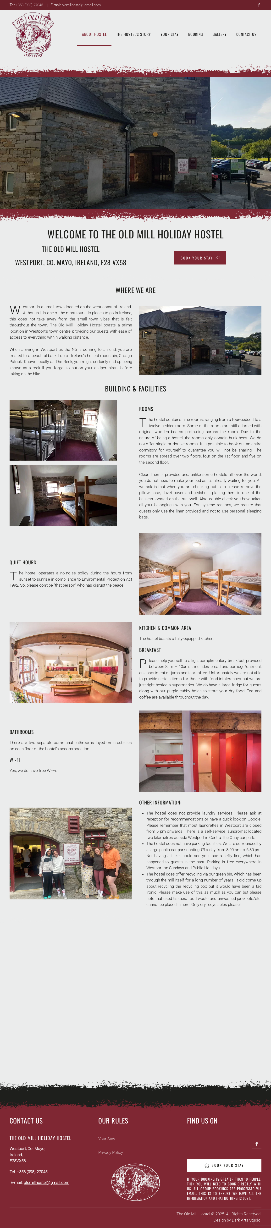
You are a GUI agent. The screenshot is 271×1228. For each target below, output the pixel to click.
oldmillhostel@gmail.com (46, 1182)
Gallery (220, 34)
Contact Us (246, 34)
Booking (195, 34)
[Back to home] (33, 34)
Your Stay (169, 34)
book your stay (200, 257)
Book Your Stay (224, 1165)
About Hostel (94, 34)
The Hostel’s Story (133, 34)
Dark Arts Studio (246, 1220)
